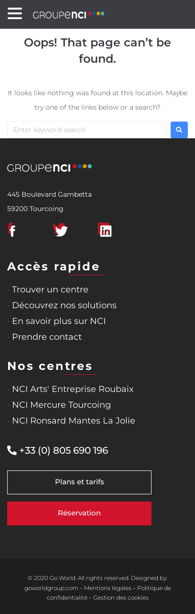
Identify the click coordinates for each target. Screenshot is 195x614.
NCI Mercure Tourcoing (59, 405)
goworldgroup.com (51, 588)
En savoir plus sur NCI (56, 321)
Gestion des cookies (121, 597)
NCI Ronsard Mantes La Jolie (71, 420)
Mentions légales (107, 588)
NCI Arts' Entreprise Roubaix (70, 389)
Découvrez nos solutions (62, 305)
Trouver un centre (47, 289)
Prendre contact (44, 337)
